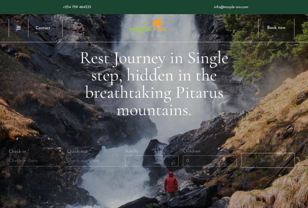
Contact (43, 28)
